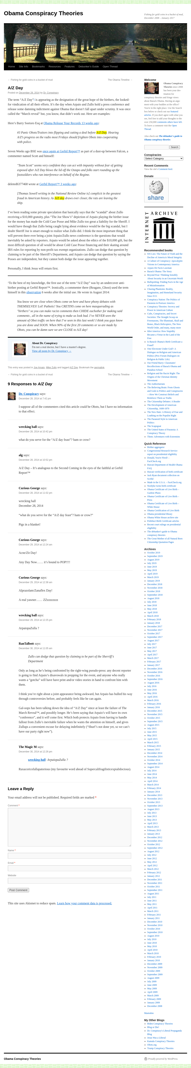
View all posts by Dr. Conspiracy (52, 351)
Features (70, 66)
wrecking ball (36, 759)
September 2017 (155, 637)
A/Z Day (74, 367)
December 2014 (154, 753)
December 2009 (154, 964)
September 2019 (155, 556)
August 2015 (153, 725)
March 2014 (153, 784)
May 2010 (152, 946)
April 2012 (152, 865)
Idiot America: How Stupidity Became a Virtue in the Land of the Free (163, 335)
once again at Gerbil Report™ (61, 151)
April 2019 (152, 573)
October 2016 (153, 675)
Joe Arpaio (39, 367)
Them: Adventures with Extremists (163, 436)
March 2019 (153, 577)
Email (11, 863)
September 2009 (155, 974)
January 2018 (153, 623)
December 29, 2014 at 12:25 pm (35, 620)
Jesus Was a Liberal (156, 1037)
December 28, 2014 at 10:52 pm (35, 460)
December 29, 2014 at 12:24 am (35, 544)
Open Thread (110, 66)
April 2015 (152, 739)
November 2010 (155, 925)
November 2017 (155, 630)
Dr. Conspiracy (51, 92)
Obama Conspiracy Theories (43, 13)
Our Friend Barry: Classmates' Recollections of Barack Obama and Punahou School (164, 366)
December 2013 (154, 795)
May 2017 (152, 651)
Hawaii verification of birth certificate (165, 471)
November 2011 (154, 883)
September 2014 (155, 763)
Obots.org (152, 1044)
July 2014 (152, 770)
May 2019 (152, 570)
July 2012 (152, 855)
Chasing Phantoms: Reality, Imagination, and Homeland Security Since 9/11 (164, 292)
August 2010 (153, 935)
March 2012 (153, 869)
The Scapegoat (154, 426)
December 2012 (154, 837)
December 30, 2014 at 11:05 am (35, 648)
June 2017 (152, 647)
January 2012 (153, 876)
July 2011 (152, 897)
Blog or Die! (153, 1027)
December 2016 (154, 668)
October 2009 (153, 971)
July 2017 (152, 644)
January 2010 (153, 960)
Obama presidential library (159, 514)
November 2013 (155, 798)
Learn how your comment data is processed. (84, 903)
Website (12, 875)
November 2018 (155, 587)
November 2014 (155, 756)
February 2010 (154, 957)
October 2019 (153, 552)
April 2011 (152, 907)
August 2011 (153, 893)
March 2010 (153, 953)
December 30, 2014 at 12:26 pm (35, 751)
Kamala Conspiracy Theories (161, 1041)
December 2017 (154, 626)
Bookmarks (38, 66)
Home (11, 66)
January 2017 (153, 665)
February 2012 (154, 872)
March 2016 (153, 700)
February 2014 (154, 788)
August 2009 (153, 978)
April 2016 (152, 696)
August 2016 (153, 682)
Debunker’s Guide (89, 66)
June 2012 (152, 858)
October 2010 (153, 928)
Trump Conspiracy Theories (160, 1048)
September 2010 (155, 932)
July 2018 (152, 601)
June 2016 (152, 689)
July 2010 (152, 939)
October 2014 (153, 760)
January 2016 (153, 707)
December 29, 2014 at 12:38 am (35, 582)
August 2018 (153, 598)
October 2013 (153, 802)
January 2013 (153, 833)
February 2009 (154, 999)
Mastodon (149, 1013)
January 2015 (153, 749)
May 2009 (152, 988)
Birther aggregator (155, 447)
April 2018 (152, 612)
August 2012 (153, 851)
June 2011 (152, 900)
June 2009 (152, 985)
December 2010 (154, 921)
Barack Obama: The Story (159, 271)
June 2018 (152, 605)
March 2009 (153, 995)
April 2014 (152, 781)
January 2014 (153, 791)
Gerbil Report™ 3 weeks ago (57, 184)
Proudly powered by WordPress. (163, 1058)
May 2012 (152, 862)
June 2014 (152, 774)
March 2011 (153, 911)
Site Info (23, 66)
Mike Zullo (51, 367)
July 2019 (152, 563)
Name (12, 850)
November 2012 (155, 841)
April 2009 (152, 992)
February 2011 (154, 914)
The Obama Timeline (120, 80)
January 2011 (153, 918)
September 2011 (155, 890)
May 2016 (152, 693)
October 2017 (153, 633)
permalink (99, 367)
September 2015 (155, 721)
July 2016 (152, 686)
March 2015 (153, 742)
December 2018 (154, 584)
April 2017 (152, 654)
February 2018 (154, 619)
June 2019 (152, 566)
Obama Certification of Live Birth (163, 510)
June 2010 (152, 942)
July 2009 (152, 981)
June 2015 (152, 732)
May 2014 (152, 777)
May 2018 (152, 609)
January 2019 (153, 580)
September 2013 (155, 805)
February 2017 (154, 661)
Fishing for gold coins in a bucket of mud (30, 80)
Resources (55, 66)
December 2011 (154, 879)
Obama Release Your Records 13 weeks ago (71, 123)
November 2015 (155, 714)
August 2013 (153, 809)
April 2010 (152, 949)
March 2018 (153, 616)
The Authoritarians (156, 384)
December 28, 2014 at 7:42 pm (35, 398)
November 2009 (155, 967)
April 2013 (152, 823)
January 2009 (153, 1002)
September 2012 (155, 848)
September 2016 (155, 679)
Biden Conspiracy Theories (160, 1023)
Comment (13, 805)
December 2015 (154, 710)
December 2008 (154, 1006)
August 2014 (153, 767)
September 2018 (155, 594)
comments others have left (169, 122)
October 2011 (153, 886)
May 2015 (152, 735)
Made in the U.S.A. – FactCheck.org (164, 482)
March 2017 (153, 658)
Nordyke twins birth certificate (161, 485)
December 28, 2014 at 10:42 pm (35, 431)
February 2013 (154, 830)
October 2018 (153, 591)
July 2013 (152, 812)
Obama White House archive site (162, 517)
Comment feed (165, 169)
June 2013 (152, 816)
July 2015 (152, 728)
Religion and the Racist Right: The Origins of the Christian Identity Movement (163, 377)
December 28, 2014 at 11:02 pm (35, 493)
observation (34, 292)
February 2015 (154, 746)
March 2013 (153, 826)
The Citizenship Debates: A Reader (163, 401)
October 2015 (153, 717)
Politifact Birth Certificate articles (163, 521)
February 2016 (154, 703)
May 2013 (152, 819)
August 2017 (153, 640)
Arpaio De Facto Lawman (159, 268)
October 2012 (153, 844)
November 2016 (155, 672)
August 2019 (153, 559)
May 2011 (152, 904)
